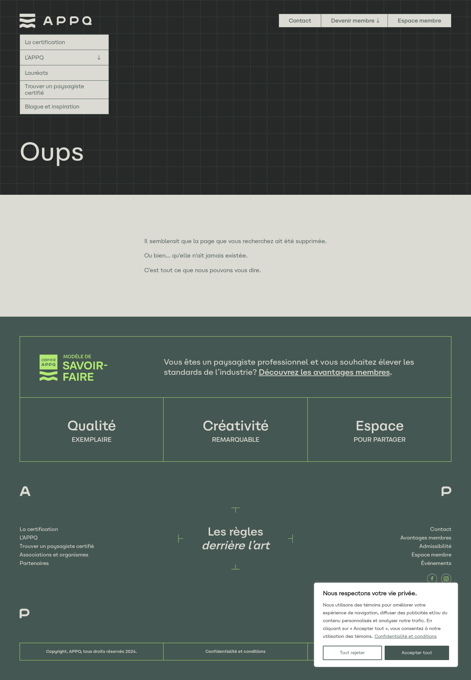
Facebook (432, 578)
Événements (436, 563)
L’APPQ (34, 57)
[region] (386, 625)
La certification (45, 42)
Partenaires (34, 563)
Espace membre (419, 20)
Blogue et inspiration (52, 106)
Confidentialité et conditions (406, 636)
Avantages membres (425, 538)
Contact (300, 20)
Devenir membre (353, 20)
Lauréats (36, 73)
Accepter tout (417, 652)
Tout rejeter (352, 652)
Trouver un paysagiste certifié (54, 89)
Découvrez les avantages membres (324, 372)
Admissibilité (435, 546)
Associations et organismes (54, 555)
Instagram (446, 578)
